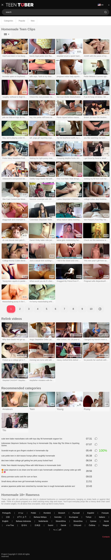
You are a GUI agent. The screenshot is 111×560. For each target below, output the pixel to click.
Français (105, 513)
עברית (20, 513)
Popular (22, 21)
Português (6, 513)
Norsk (106, 521)
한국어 (24, 525)
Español (90, 513)
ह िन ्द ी (21, 517)
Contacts (106, 537)
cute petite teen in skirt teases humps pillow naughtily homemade (28, 456)
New (33, 21)
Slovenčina (77, 521)
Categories (8, 21)
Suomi (50, 525)
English (5, 521)
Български (73, 517)
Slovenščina (61, 521)
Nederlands (43, 521)
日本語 (37, 525)
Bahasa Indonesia (23, 521)
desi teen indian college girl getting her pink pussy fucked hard (27, 460)
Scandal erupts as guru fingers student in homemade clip (24, 450)
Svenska (57, 517)
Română (47, 513)
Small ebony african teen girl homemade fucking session (24, 481)
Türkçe (88, 517)
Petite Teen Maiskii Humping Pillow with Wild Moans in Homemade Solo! (31, 465)
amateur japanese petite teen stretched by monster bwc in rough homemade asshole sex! (38, 486)
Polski (33, 513)
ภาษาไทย (10, 525)
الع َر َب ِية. (57, 529)
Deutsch (61, 513)
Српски (93, 521)
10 (91, 309)
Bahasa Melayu (40, 517)
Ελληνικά (77, 525)
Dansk (63, 525)
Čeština (92, 525)
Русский (76, 513)
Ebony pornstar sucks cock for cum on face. (19, 477)
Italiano (102, 517)
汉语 (8, 517)
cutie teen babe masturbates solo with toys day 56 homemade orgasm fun (31, 439)
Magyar (106, 525)
